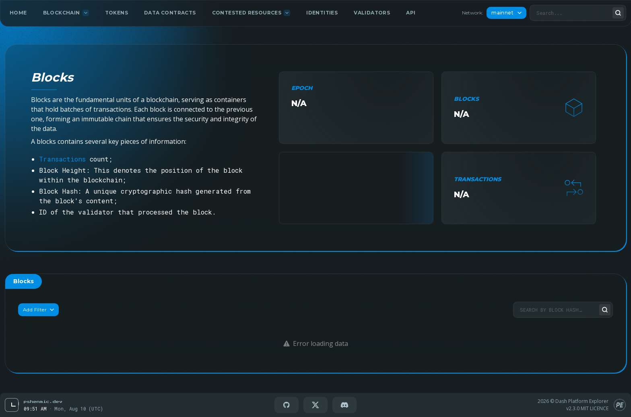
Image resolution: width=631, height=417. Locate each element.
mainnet (506, 13)
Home (18, 13)
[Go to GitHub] (286, 405)
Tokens (116, 13)
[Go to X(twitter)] (315, 405)
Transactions (62, 159)
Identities (322, 13)
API (410, 13)
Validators (372, 13)
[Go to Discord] (344, 405)
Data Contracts (170, 13)
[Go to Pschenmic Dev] (43, 401)
